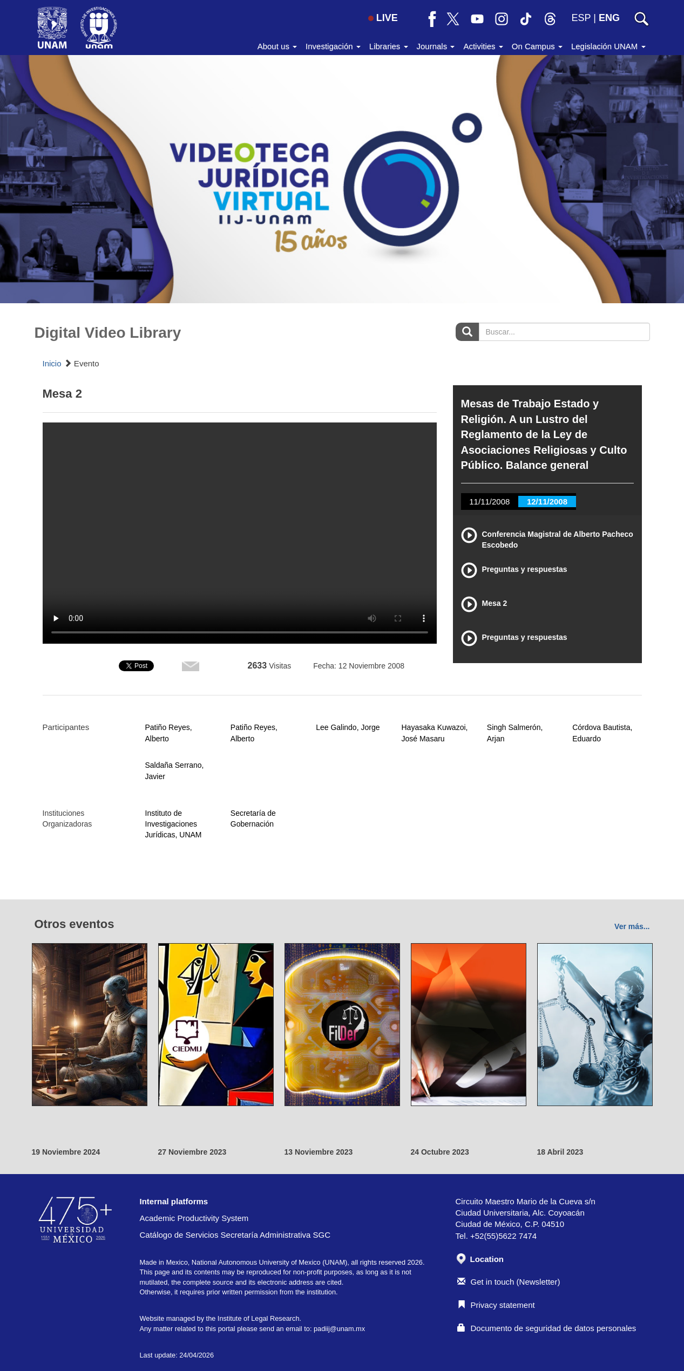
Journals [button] (436, 46)
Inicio (52, 363)
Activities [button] (483, 46)
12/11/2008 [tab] (547, 501)
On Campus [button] (537, 46)
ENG (609, 17)
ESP (581, 17)
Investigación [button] (333, 46)
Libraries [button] (388, 46)
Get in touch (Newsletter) (508, 1281)
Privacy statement (496, 1304)
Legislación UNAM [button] (608, 46)
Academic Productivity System (194, 1218)
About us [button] (277, 46)
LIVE (383, 17)
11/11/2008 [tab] (489, 501)
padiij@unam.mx (339, 1329)
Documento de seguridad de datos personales (546, 1328)
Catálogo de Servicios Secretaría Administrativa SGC (235, 1234)
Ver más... (631, 926)
